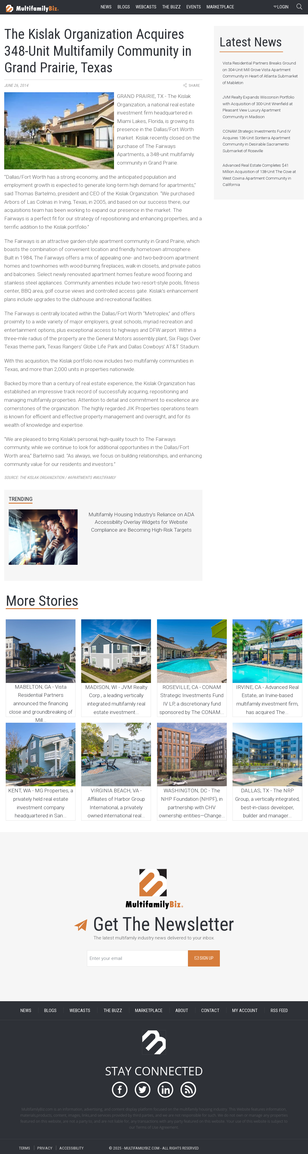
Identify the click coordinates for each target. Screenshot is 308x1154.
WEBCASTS (79, 1010)
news (106, 7)
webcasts (146, 7)
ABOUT (181, 1010)
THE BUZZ (112, 1010)
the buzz (171, 7)
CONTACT (210, 1010)
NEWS (25, 1010)
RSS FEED (279, 1010)
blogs (124, 7)
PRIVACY (44, 1148)
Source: (60, 477)
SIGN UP (204, 958)
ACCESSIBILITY (71, 1148)
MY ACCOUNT (244, 1010)
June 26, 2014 (16, 85)
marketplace (220, 7)
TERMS (24, 1148)
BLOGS (50, 1010)
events (193, 7)
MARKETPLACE (148, 1010)
